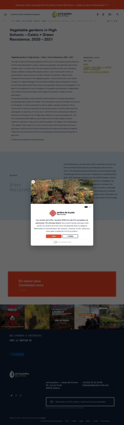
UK (89, 206)
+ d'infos (70, 236)
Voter (54, 236)
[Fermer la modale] (33, 182)
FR (86, 206)
